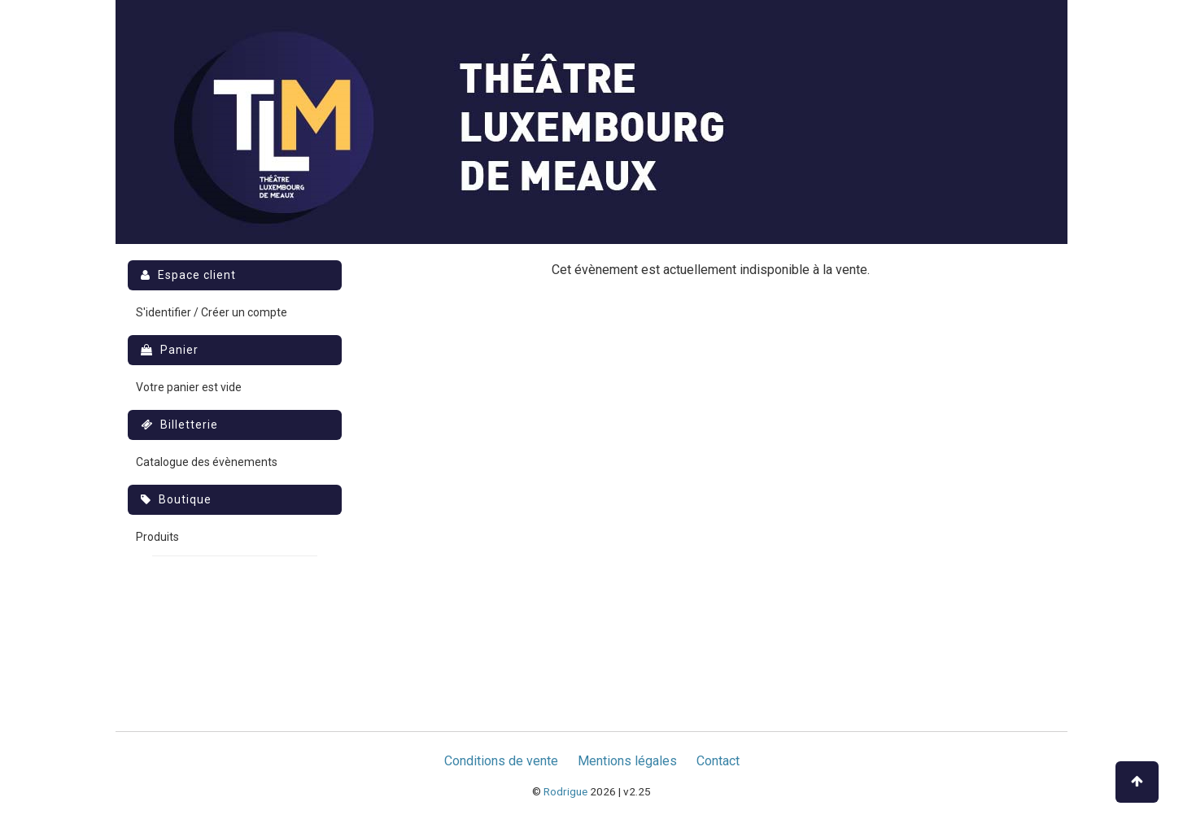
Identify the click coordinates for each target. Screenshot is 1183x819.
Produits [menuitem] (157, 536)
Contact (718, 761)
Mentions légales (627, 761)
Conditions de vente (501, 761)
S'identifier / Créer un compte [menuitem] (211, 312)
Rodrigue (565, 791)
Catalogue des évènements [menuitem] (206, 461)
